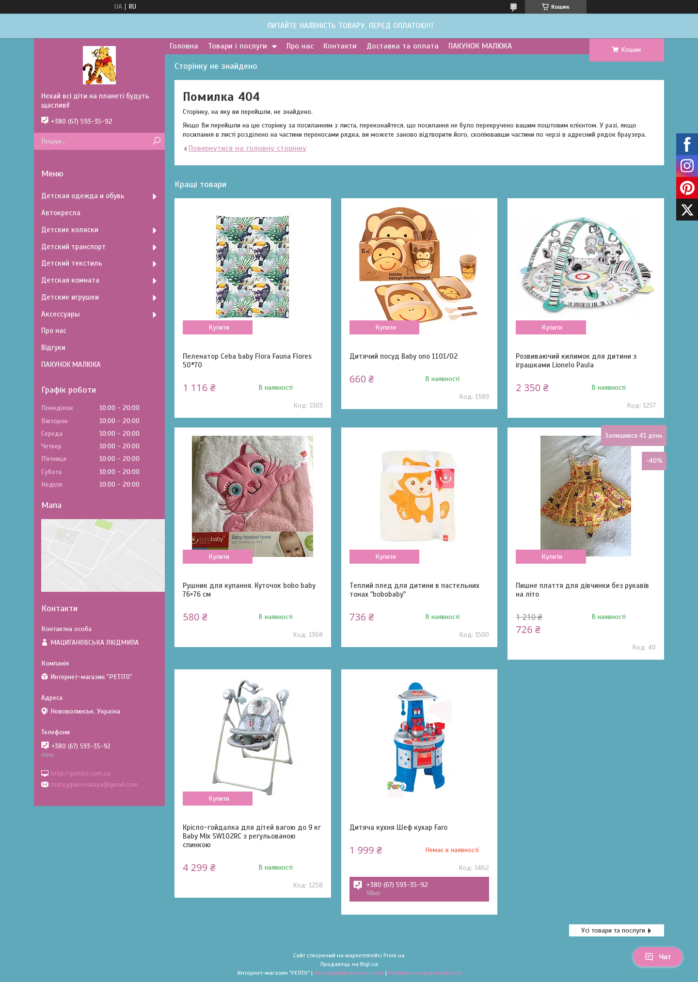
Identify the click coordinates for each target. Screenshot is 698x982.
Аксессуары (60, 314)
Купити (218, 327)
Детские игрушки (70, 297)
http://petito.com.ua (81, 773)
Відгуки (53, 347)
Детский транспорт (73, 246)
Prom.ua (394, 955)
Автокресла (60, 212)
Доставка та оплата (402, 46)
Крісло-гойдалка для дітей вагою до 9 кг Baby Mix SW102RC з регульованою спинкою (252, 836)
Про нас (300, 46)
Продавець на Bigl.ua (349, 964)
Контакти (340, 46)
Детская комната (70, 280)
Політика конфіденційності (424, 972)
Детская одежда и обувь (83, 195)
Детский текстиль (71, 263)
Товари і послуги (237, 46)
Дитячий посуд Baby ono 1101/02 (403, 356)
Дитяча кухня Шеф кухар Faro (398, 827)
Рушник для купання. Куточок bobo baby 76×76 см (249, 590)
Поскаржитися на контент (349, 972)
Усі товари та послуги (613, 930)
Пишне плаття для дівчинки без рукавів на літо (582, 590)
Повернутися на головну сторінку (247, 148)
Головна (184, 46)
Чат (658, 956)
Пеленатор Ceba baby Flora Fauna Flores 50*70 (247, 360)
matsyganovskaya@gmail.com (94, 784)
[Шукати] (156, 141)
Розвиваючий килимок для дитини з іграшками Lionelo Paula (576, 360)
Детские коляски (69, 229)
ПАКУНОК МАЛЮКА (480, 46)
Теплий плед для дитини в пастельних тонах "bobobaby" (414, 590)
